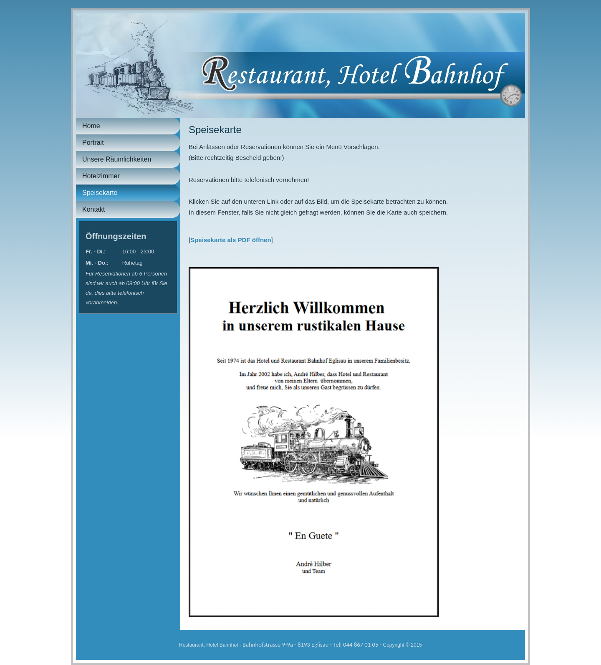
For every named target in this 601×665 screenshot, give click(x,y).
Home (91, 125)
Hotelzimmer (101, 176)
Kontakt (93, 209)
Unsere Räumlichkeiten (116, 159)
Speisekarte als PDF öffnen (230, 239)
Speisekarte (100, 192)
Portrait (93, 142)
